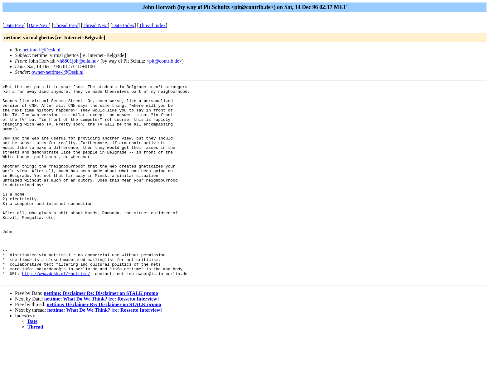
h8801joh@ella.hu (78, 61)
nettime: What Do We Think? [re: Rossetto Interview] (101, 338)
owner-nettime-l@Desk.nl (57, 72)
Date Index (123, 25)
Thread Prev (65, 25)
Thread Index (152, 25)
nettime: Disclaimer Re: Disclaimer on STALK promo (101, 332)
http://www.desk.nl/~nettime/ (56, 312)
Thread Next (95, 25)
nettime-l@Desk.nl (41, 49)
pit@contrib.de (164, 61)
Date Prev (14, 25)
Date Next (39, 25)
